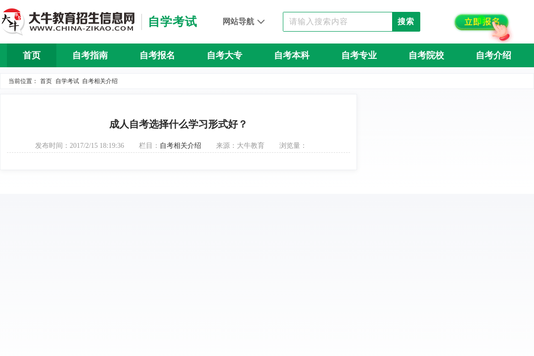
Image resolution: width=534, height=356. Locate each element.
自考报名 (157, 55)
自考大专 (224, 55)
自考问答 (267, 79)
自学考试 (67, 81)
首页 (32, 55)
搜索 (406, 21)
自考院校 (426, 55)
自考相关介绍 (100, 81)
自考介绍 (493, 55)
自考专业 (359, 55)
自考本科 (292, 55)
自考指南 (90, 55)
